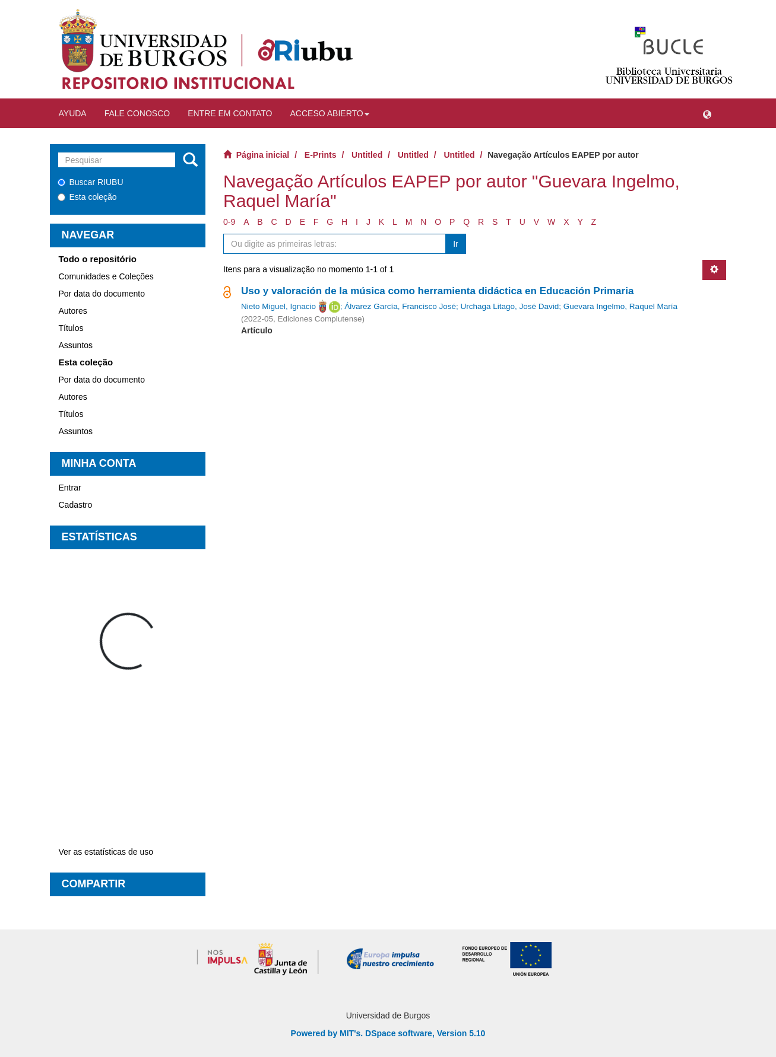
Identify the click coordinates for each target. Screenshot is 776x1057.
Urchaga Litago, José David (509, 306)
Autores (73, 311)
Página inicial (262, 155)
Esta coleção (87, 197)
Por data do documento (102, 293)
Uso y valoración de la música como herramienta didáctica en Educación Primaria (437, 291)
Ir (455, 244)
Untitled (366, 155)
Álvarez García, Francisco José (400, 306)
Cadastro (76, 505)
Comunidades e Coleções (106, 276)
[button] (707, 113)
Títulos (71, 328)
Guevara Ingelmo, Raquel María (620, 306)
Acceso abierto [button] (329, 113)
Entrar (70, 487)
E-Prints (321, 155)
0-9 (229, 222)
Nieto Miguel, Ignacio (278, 306)
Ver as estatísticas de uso (106, 852)
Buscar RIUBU (90, 182)
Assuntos (76, 345)
